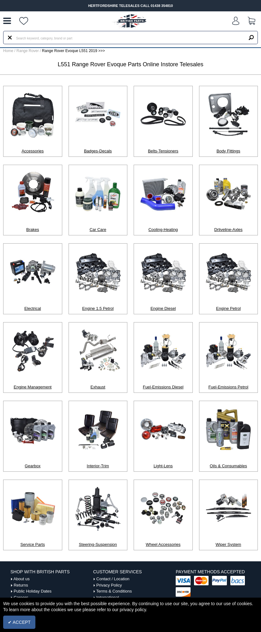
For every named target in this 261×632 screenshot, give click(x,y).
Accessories (32, 151)
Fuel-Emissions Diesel (163, 387)
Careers (21, 597)
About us (21, 578)
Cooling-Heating (163, 229)
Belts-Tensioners (163, 151)
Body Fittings (228, 151)
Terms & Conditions (114, 591)
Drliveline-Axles (228, 229)
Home (8, 51)
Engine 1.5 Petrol (98, 308)
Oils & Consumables (228, 466)
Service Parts (33, 544)
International (107, 597)
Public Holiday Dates (33, 591)
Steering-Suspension (98, 544)
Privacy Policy (109, 585)
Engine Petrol (228, 308)
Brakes (32, 229)
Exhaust (97, 387)
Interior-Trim (98, 466)
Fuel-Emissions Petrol (228, 387)
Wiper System (228, 544)
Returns (21, 585)
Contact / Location (113, 578)
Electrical (32, 308)
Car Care (97, 229)
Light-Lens (163, 466)
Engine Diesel (163, 308)
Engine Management (33, 387)
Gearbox (32, 466)
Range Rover (27, 51)
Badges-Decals (98, 151)
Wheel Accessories (163, 544)
